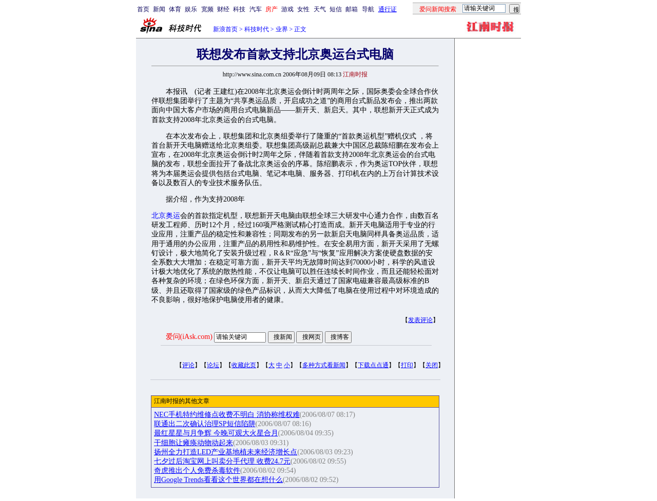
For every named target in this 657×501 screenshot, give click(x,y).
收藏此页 (243, 365)
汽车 (255, 9)
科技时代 (256, 29)
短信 (336, 9)
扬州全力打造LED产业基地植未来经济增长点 (225, 452)
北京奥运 (165, 215)
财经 (223, 9)
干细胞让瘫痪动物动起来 (193, 443)
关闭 (432, 365)
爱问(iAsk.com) (189, 336)
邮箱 (351, 9)
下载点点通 (373, 365)
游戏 (287, 9)
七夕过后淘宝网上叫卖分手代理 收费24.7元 (222, 461)
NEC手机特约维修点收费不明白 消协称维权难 (227, 414)
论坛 (213, 365)
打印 (407, 365)
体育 (175, 9)
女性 (303, 9)
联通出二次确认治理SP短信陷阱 (205, 424)
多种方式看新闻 (323, 365)
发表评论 (420, 320)
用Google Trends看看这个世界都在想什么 (218, 480)
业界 (282, 29)
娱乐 (191, 9)
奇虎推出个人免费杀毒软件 (197, 470)
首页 (143, 9)
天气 (320, 9)
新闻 (159, 9)
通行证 (387, 9)
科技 (239, 9)
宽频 (207, 9)
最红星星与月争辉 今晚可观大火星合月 (216, 433)
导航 (368, 9)
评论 (188, 365)
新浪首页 (225, 29)
